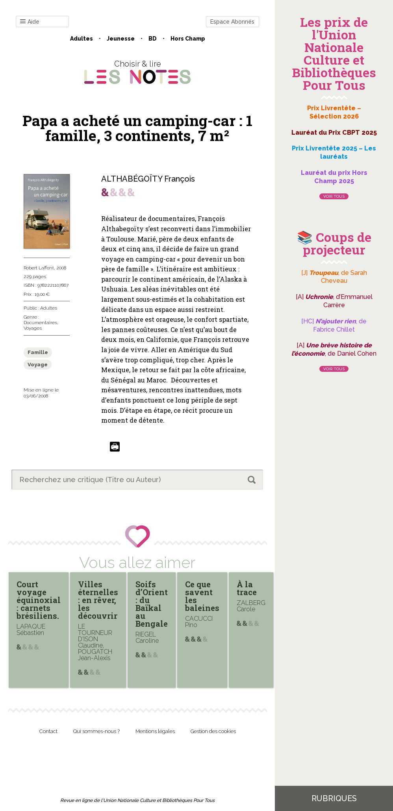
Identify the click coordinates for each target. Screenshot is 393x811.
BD (152, 38)
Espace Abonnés (232, 22)
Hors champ (188, 38)
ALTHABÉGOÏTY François (148, 179)
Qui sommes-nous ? (96, 731)
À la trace (247, 588)
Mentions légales (155, 731)
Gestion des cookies (213, 731)
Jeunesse (121, 38)
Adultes (81, 38)
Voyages (33, 328)
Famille (38, 352)
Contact (48, 731)
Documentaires (40, 322)
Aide (29, 22)
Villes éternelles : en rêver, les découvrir (98, 600)
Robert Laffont (39, 268)
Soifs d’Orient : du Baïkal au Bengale (151, 604)
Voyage (38, 364)
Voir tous (334, 196)
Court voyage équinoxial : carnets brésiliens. (39, 600)
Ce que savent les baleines (202, 596)
